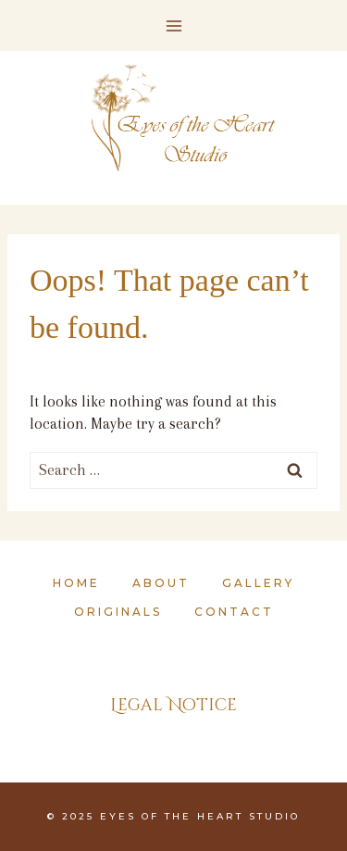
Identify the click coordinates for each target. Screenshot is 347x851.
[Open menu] (173, 25)
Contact (234, 612)
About (161, 583)
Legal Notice (173, 705)
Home (76, 583)
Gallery (258, 583)
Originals (118, 612)
